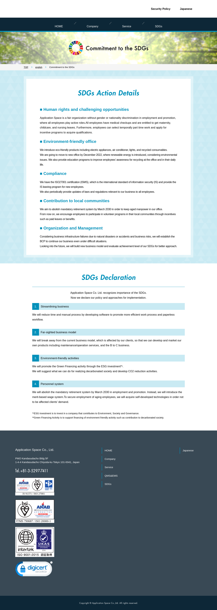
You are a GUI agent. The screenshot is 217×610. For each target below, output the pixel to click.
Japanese (186, 8)
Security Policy (160, 8)
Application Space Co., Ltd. (31, 8)
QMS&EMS (111, 475)
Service (109, 467)
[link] (34, 570)
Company (110, 458)
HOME (108, 450)
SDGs (108, 484)
